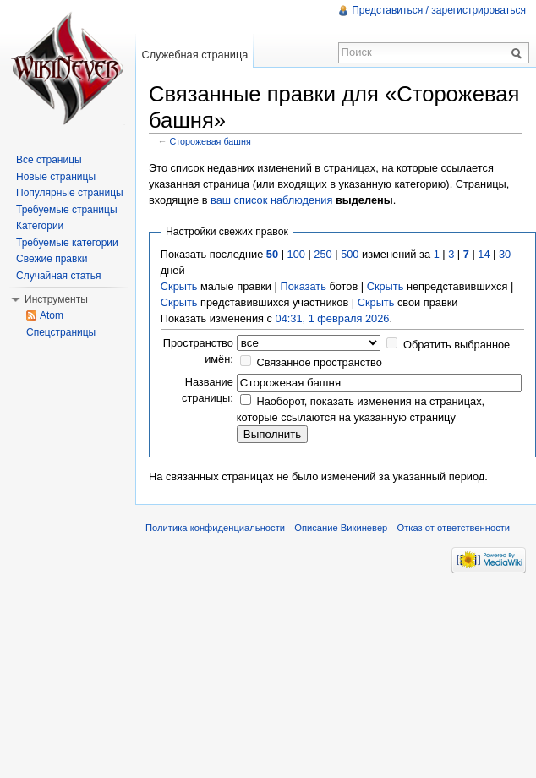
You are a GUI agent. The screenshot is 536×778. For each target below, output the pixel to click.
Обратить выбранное (456, 344)
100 (296, 254)
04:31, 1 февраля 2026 (333, 318)
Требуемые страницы (67, 210)
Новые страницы (56, 177)
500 (349, 254)
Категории (39, 226)
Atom (51, 315)
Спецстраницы (61, 332)
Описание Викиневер (340, 528)
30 (505, 254)
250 (322, 254)
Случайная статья (58, 276)
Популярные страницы (69, 193)
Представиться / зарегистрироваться (439, 10)
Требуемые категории (67, 243)
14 (484, 254)
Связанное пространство (319, 362)
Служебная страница (194, 54)
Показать (302, 286)
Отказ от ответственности (454, 528)
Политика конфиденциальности (215, 528)
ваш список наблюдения (271, 200)
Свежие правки (51, 259)
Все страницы (49, 160)
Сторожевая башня (210, 141)
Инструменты (56, 299)
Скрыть (179, 286)
